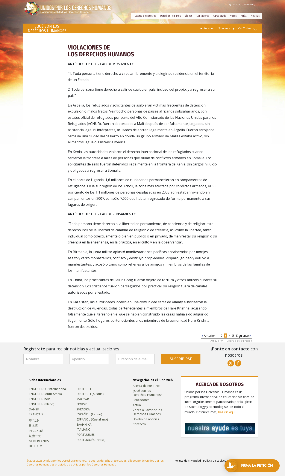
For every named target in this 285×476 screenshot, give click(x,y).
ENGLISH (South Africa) (45, 394)
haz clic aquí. (227, 412)
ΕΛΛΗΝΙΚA (83, 424)
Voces (233, 15)
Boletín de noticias (146, 419)
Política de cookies (214, 460)
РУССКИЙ (36, 431)
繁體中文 (35, 436)
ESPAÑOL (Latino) (89, 414)
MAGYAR (82, 399)
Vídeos (188, 15)
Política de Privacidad (188, 460)
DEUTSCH (83, 389)
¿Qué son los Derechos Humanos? (147, 393)
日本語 (33, 426)
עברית (34, 420)
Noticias (255, 15)
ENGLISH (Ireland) (41, 404)
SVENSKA (83, 409)
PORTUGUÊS (85, 435)
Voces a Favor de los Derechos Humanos (147, 412)
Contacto (139, 424)
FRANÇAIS (36, 414)
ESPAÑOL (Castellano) (92, 419)
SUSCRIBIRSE (181, 358)
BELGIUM (35, 446)
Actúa (244, 15)
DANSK (34, 409)
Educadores (203, 15)
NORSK (81, 404)
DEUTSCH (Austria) (90, 394)
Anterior (208, 28)
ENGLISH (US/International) (48, 389)
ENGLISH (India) (40, 399)
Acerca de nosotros (145, 15)
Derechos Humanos (170, 15)
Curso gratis (219, 15)
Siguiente (224, 28)
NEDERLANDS (39, 441)
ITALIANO (83, 429)
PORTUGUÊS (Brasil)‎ (90, 440)
